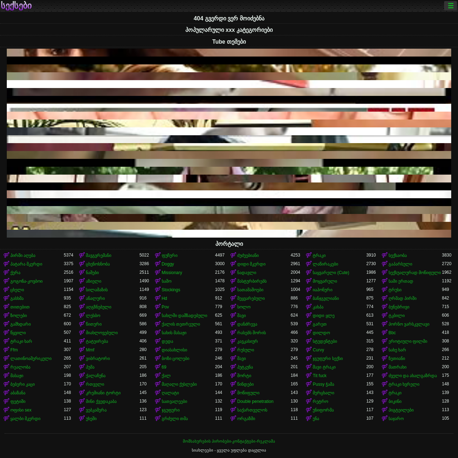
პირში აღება (22, 255)
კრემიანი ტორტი (103, 392)
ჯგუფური (171, 410)
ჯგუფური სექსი (327, 358)
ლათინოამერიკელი (31, 358)
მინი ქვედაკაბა (101, 401)
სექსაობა (398, 255)
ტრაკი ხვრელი (404, 384)
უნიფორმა (323, 410)
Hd (164, 298)
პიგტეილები (401, 410)
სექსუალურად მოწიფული (415, 272)
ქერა (15, 272)
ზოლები (18, 315)
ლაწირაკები (325, 264)
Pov (165, 307)
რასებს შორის (251, 332)
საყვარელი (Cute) (331, 272)
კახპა (318, 307)
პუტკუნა (245, 367)
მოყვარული (325, 281)
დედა (167, 341)
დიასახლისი (174, 349)
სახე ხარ (397, 349)
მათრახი (397, 367)
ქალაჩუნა (96, 375)
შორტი (244, 375)
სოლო (243, 307)
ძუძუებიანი (248, 255)
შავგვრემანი (98, 255)
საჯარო (396, 418)
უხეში (91, 418)
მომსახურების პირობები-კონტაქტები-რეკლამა (229, 441)
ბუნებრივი (399, 307)
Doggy (168, 264)
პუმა (90, 367)
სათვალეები (174, 401)
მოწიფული (248, 392)
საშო (166, 281)
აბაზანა (17, 392)
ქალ (166, 375)
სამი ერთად (401, 281)
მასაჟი (16, 375)
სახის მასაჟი (174, 332)
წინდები (245, 384)
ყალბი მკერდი (25, 418)
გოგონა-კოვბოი (26, 281)
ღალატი (170, 392)
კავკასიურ (247, 341)
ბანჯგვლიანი (326, 298)
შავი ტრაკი (324, 367)
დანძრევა (247, 324)
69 (164, 367)
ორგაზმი (246, 418)
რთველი (95, 384)
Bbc (392, 332)
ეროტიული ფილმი (408, 341)
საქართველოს (252, 410)
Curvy (318, 349)
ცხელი (17, 289)
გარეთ (320, 324)
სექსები (16, 5)
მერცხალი (323, 392)
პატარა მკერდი (26, 264)
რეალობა (20, 367)
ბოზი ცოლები (175, 358)
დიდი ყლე (323, 315)
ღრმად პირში (402, 298)
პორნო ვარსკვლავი (409, 324)
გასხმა (17, 298)
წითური (94, 324)
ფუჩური (169, 255)
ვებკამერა (96, 410)
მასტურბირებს (252, 281)
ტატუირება (97, 341)
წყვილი (18, 332)
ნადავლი (246, 272)
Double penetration (255, 401)
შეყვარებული (251, 298)
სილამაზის (97, 289)
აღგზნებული (98, 307)
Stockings (171, 289)
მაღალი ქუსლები (179, 384)
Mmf (90, 349)
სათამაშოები (250, 289)
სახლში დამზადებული (184, 315)
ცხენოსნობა (98, 264)
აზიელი (93, 281)
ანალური (95, 298)
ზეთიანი (397, 358)
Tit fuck (319, 375)
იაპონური (322, 289)
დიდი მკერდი (251, 264)
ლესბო (93, 315)
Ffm (14, 349)
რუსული (245, 349)
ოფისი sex (20, 410)
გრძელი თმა (175, 418)
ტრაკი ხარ (21, 341)
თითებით (20, 307)
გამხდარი (20, 324)
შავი (241, 315)
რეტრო (320, 401)
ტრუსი (395, 289)
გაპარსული (400, 264)
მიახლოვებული (102, 332)
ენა (316, 418)
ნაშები (92, 272)
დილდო (321, 332)
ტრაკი (319, 255)
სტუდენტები (325, 341)
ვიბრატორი (98, 358)
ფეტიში (17, 401)
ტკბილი (397, 315)
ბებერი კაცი (22, 384)
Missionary (172, 272)
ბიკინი (395, 401)
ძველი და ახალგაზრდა (413, 375)
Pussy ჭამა (323, 384)
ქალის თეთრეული (181, 324)
